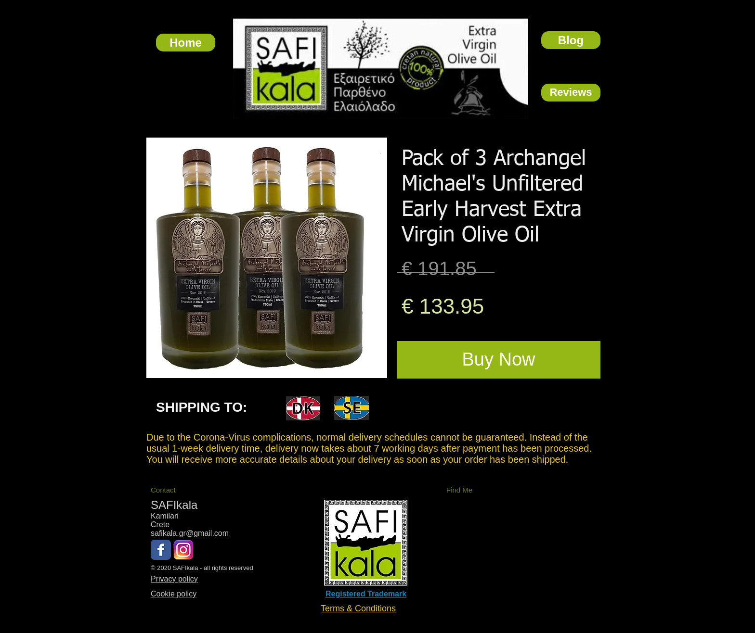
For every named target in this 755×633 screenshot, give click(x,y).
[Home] (185, 42)
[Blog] (570, 40)
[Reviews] (570, 92)
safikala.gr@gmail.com (190, 533)
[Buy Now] (498, 360)
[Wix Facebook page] (161, 550)
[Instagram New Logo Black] (183, 550)
